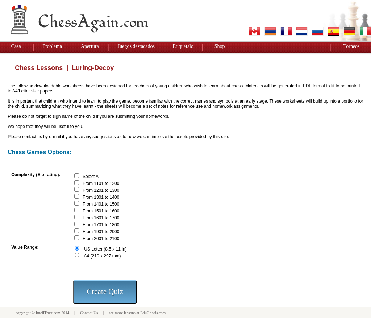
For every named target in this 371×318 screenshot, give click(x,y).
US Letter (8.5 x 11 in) (105, 249)
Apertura (90, 46)
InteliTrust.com (48, 312)
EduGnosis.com (153, 312)
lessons (130, 312)
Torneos (351, 46)
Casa (16, 46)
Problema (52, 46)
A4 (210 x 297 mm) (102, 256)
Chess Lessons (39, 67)
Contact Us (89, 312)
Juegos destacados (136, 46)
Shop (219, 46)
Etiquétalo (182, 46)
